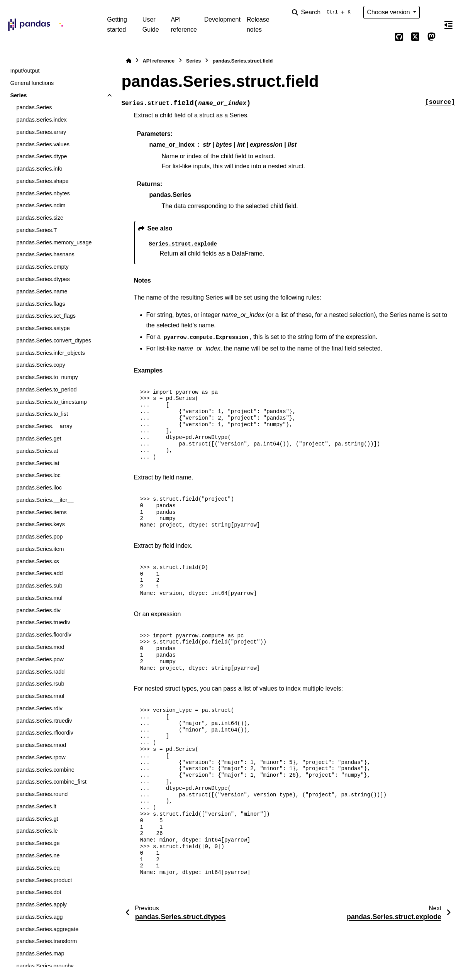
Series (18, 95)
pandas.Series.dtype (41, 156)
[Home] (128, 61)
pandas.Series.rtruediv (44, 721)
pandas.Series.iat (37, 463)
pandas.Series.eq (37, 868)
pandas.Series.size (39, 218)
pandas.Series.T (36, 230)
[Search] (323, 12)
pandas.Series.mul (39, 598)
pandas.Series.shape (42, 181)
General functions (32, 83)
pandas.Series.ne (37, 855)
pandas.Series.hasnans (45, 254)
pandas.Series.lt (36, 806)
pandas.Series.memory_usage (54, 242)
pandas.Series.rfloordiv (44, 733)
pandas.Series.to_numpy (47, 377)
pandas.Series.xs (37, 561)
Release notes (258, 24)
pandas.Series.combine (45, 770)
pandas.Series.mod (40, 647)
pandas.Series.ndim (40, 205)
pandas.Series (34, 107)
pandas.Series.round (42, 794)
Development (222, 19)
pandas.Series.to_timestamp (51, 402)
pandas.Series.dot (38, 892)
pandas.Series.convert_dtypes (53, 340)
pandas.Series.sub (39, 586)
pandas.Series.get (38, 438)
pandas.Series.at (37, 451)
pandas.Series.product (44, 880)
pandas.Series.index (41, 120)
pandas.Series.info (39, 169)
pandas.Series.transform (46, 941)
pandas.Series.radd (40, 672)
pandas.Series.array (41, 132)
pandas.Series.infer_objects (50, 353)
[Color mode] (431, 12)
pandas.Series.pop (39, 536)
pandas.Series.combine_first (51, 782)
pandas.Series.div (38, 610)
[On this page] (448, 24)
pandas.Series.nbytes (42, 193)
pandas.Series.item (40, 549)
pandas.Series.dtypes (42, 279)
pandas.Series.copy (40, 365)
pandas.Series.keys (40, 524)
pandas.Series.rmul (40, 696)
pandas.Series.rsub (40, 684)
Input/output (24, 71)
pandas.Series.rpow (40, 757)
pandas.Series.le (37, 831)
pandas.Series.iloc (39, 487)
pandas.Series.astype (42, 328)
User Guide (150, 24)
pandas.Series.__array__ (47, 426)
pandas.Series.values (42, 144)
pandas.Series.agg (39, 917)
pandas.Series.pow (39, 659)
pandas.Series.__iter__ (44, 500)
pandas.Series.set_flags (46, 316)
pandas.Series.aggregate (47, 929)
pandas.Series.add (39, 573)
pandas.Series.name (41, 291)
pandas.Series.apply (41, 904)
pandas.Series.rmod (41, 745)
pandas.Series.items (41, 512)
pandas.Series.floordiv (43, 635)
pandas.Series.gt (37, 819)
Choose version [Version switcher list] (389, 12)
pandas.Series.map (40, 953)
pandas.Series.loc (38, 475)
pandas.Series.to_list (42, 414)
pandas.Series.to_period (46, 389)
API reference (184, 24)
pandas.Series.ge (37, 843)
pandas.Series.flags (40, 304)
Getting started (117, 24)
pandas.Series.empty (42, 267)
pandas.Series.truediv (43, 622)
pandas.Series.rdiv (39, 708)
